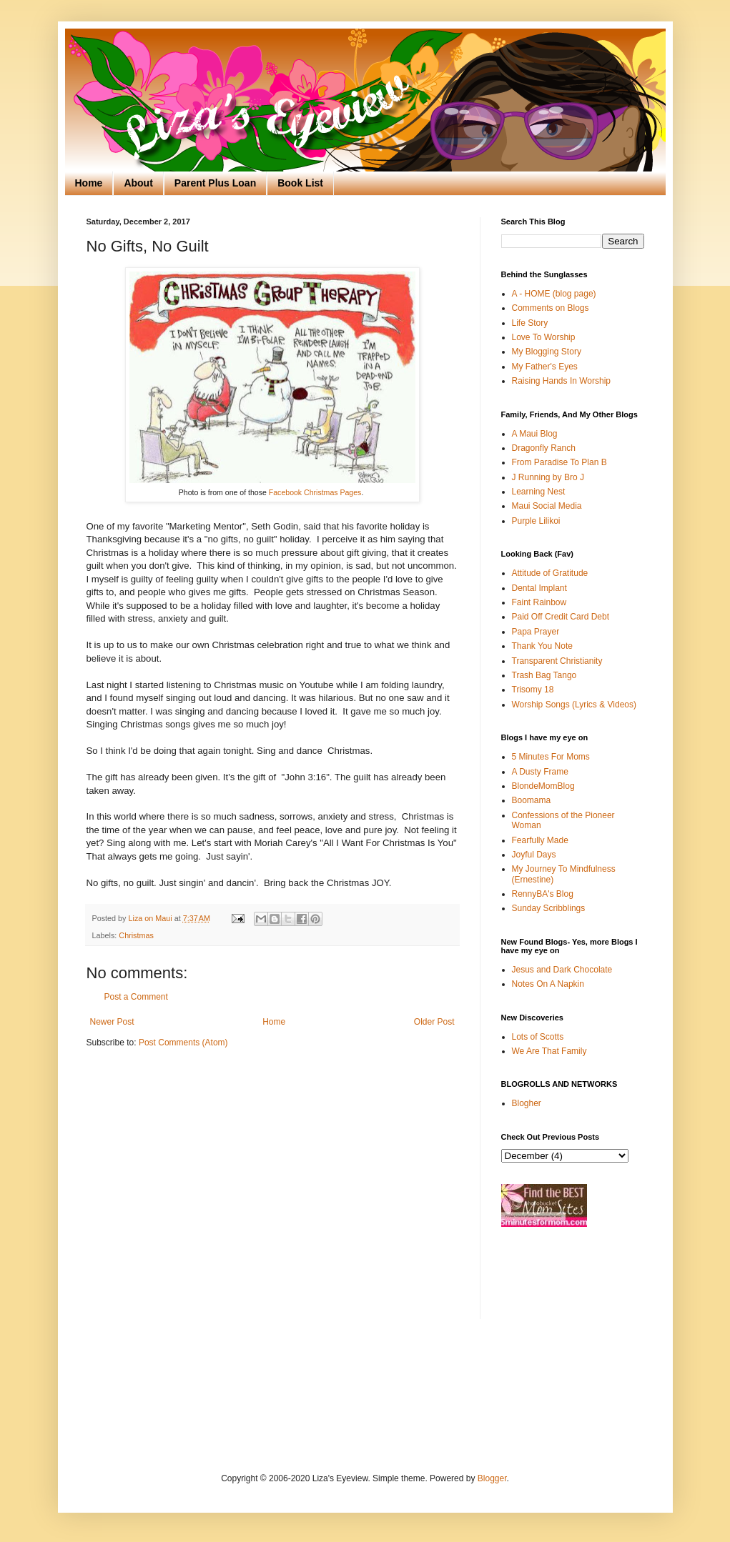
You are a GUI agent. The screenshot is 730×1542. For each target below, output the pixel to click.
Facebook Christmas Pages (315, 492)
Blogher (526, 1103)
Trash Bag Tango (544, 675)
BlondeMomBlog (543, 786)
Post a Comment (136, 997)
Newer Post (112, 1022)
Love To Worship (544, 337)
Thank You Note (542, 646)
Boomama (531, 800)
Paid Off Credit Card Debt (561, 617)
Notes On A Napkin (548, 984)
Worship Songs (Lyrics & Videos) (574, 705)
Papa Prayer (536, 632)
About (138, 183)
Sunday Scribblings (549, 908)
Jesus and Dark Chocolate (562, 970)
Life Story (530, 323)
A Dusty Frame (540, 772)
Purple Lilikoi (536, 521)
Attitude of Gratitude (550, 573)
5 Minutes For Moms (551, 757)
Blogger (492, 1478)
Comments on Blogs (550, 308)
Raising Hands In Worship (561, 381)
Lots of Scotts (538, 1037)
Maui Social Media (547, 506)
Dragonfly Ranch (544, 448)
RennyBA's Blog (542, 894)
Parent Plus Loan (215, 183)
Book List (300, 183)
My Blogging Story (546, 352)
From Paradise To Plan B (559, 462)
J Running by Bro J (548, 477)
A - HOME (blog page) (554, 294)
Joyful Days (534, 855)
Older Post (434, 1022)
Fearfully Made (540, 840)
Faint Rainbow (539, 602)
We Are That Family (549, 1051)
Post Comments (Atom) (183, 1043)
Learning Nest (539, 492)
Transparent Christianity (557, 661)
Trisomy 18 (533, 690)
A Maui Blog (535, 434)
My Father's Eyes (545, 367)
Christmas (136, 935)
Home (89, 183)
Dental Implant (539, 588)
